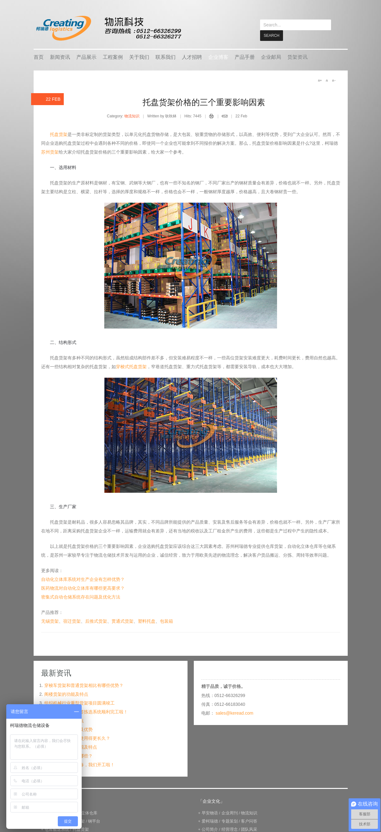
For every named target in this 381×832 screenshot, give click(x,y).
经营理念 (229, 829)
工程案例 (113, 56)
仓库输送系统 (57, 829)
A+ (319, 80)
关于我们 (139, 56)
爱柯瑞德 (210, 820)
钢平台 (94, 820)
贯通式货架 (122, 620)
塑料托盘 (146, 620)
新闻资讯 (60, 56)
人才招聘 (192, 56)
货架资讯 (297, 56)
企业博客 (218, 56)
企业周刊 (229, 812)
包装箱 (166, 620)
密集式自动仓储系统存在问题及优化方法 (80, 596)
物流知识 (131, 116)
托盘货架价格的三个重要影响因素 (204, 102)
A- (333, 80)
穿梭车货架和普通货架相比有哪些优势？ (83, 685)
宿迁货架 (72, 620)
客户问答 (249, 820)
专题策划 (229, 820)
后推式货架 (96, 620)
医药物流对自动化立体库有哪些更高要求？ (83, 587)
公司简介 (210, 829)
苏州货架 (50, 151)
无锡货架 (50, 620)
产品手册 (245, 56)
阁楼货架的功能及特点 (66, 693)
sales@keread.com (234, 712)
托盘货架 (59, 134)
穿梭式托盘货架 (131, 366)
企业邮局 (271, 56)
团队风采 (249, 829)
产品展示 (86, 56)
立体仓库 (89, 812)
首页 (39, 56)
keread (108, 28)
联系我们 (165, 56)
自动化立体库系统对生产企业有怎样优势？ (83, 579)
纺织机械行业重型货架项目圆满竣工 (79, 702)
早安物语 (210, 812)
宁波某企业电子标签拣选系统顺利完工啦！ (86, 711)
